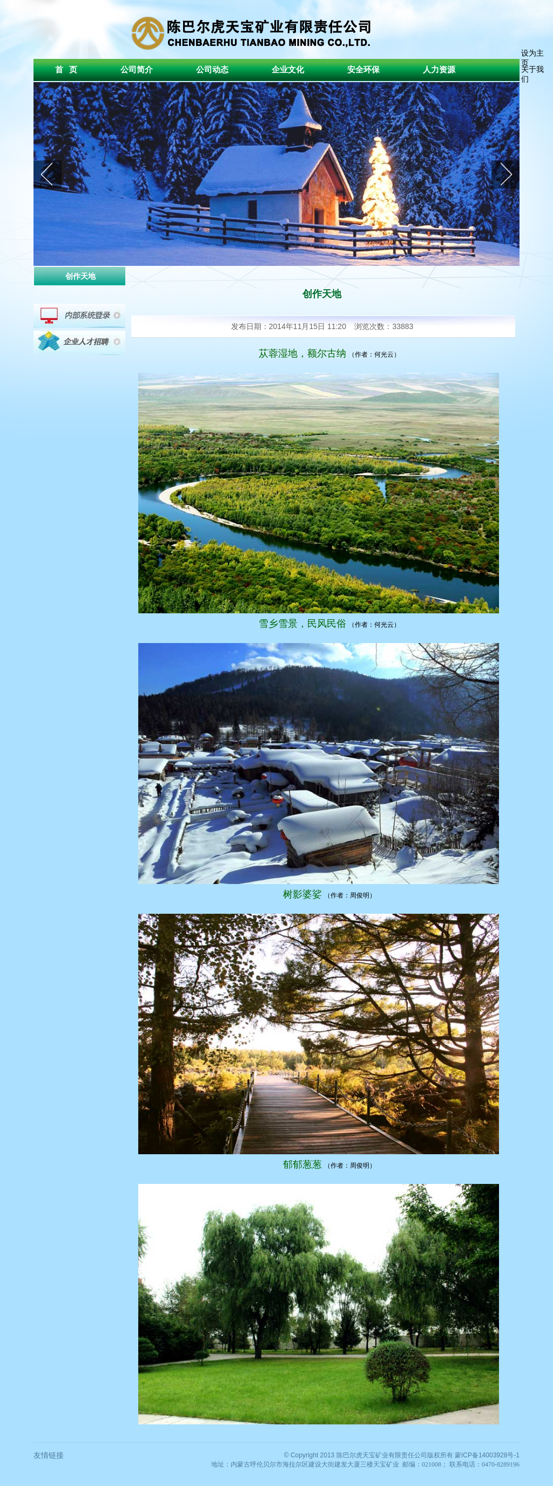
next (505, 174)
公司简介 (136, 69)
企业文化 (288, 69)
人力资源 (439, 69)
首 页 (66, 69)
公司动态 (212, 69)
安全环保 (363, 69)
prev (47, 174)
